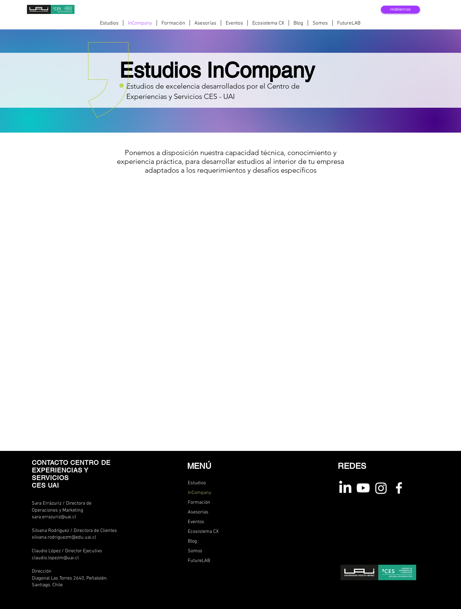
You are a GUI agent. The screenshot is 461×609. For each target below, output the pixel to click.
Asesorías (198, 512)
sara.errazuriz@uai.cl (54, 517)
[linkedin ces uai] (345, 488)
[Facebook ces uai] (398, 488)
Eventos (196, 522)
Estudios (197, 483)
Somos (195, 551)
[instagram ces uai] (381, 488)
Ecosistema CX (203, 532)
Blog (192, 541)
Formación (199, 502)
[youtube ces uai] (363, 488)
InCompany (199, 493)
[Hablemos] (400, 9)
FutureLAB (199, 561)
